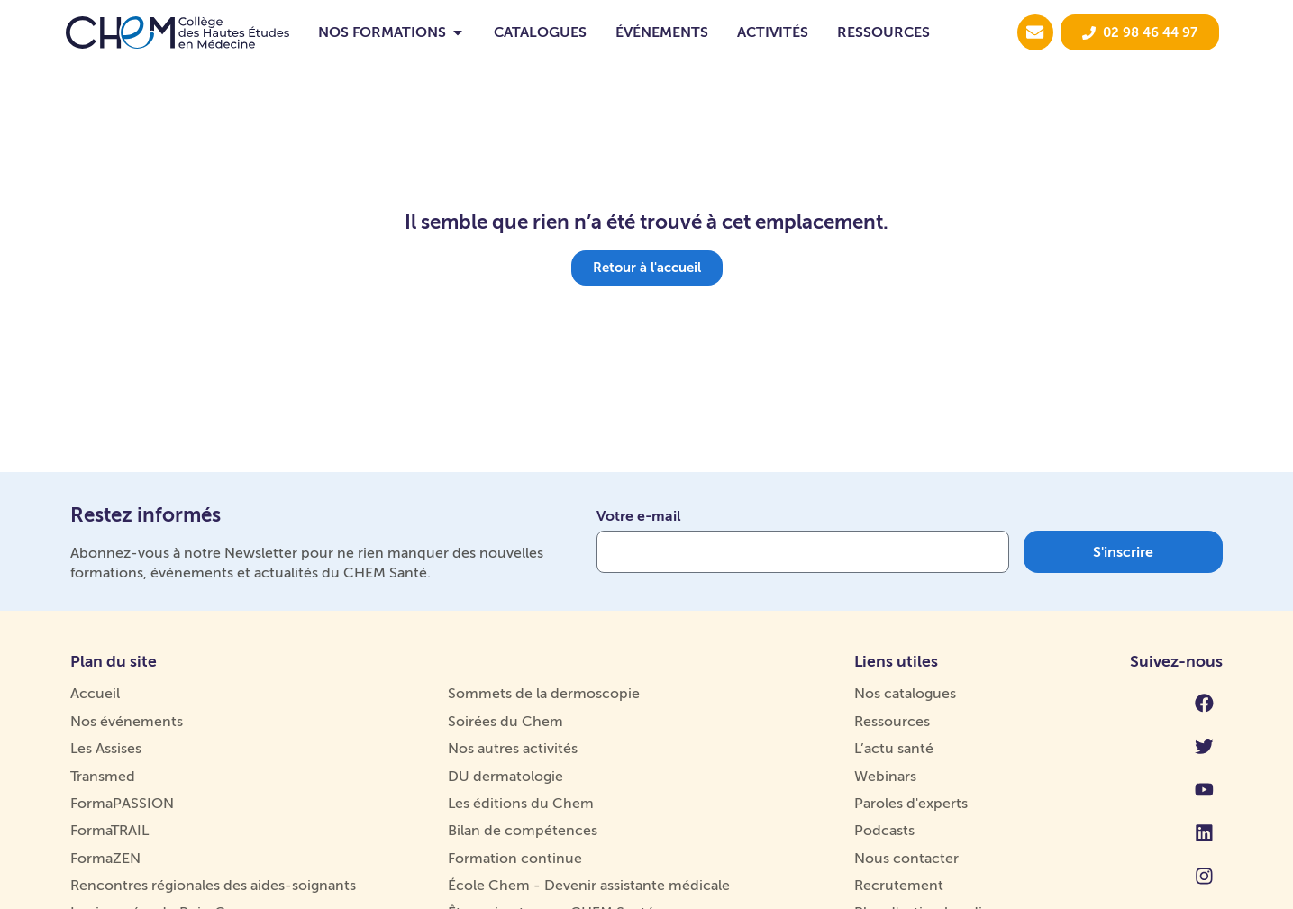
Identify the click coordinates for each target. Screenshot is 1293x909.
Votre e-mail (638, 516)
